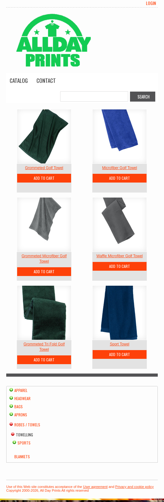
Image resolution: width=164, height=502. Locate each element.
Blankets (22, 456)
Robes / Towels (27, 424)
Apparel (20, 390)
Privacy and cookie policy (134, 487)
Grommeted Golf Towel (44, 168)
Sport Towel (119, 344)
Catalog (19, 80)
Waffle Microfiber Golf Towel (119, 256)
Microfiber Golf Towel (119, 168)
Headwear (22, 398)
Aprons (20, 414)
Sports (24, 442)
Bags (18, 406)
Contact (46, 80)
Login (151, 3)
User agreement (95, 487)
